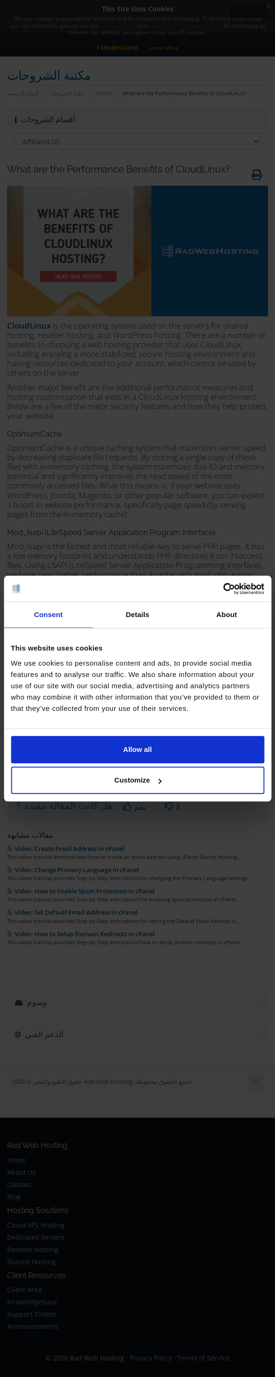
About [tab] (227, 614)
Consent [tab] (48, 614)
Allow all (137, 749)
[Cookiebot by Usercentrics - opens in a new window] (223, 589)
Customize (137, 780)
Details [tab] (138, 614)
